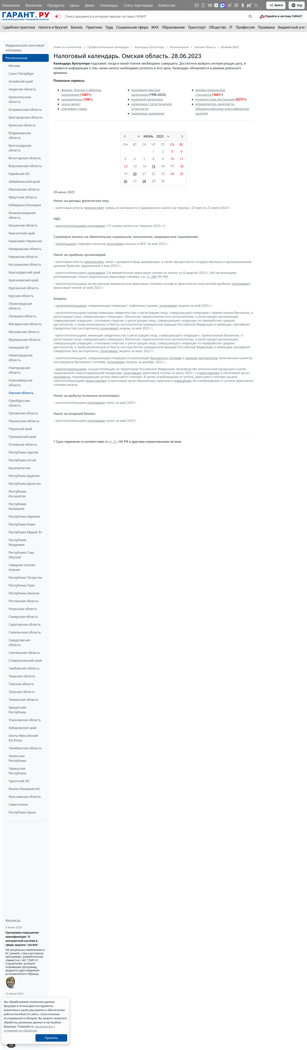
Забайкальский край (24, 181)
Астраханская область (25, 109)
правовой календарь (147, 99)
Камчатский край (22, 233)
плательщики (65, 244)
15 (153, 166)
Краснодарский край (24, 272)
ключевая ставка (74, 109)
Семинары (109, 5)
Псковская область (23, 444)
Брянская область (22, 125)
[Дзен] (216, 5)
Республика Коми (22, 524)
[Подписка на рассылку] (196, 5)
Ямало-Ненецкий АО (24, 789)
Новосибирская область (20, 382)
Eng (296, 5)
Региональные (16, 58)
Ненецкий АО (19, 347)
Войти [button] (276, 5)
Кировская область (23, 257)
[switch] (58, 16)
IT (231, 27)
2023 (160, 136)
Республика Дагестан (25, 483)
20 (134, 174)
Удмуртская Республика (17, 709)
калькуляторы (71, 99)
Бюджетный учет (292, 27)
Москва (14, 66)
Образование (173, 27)
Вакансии (33, 5)
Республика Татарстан (25, 577)
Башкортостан (19, 468)
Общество (217, 27)
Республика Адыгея (23, 452)
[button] (281, 16)
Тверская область (22, 676)
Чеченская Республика (17, 758)
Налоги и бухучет (53, 27)
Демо (89, 5)
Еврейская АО (19, 174)
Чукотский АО (19, 781)
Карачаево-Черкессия (25, 241)
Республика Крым (22, 812)
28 (144, 181)
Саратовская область (25, 624)
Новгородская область (19, 370)
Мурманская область (25, 339)
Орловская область (23, 413)
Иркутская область (23, 197)
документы (61, 377)
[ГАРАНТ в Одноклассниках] (242, 5)
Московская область (24, 332)
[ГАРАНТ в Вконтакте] (210, 5)
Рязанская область (23, 609)
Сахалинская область (25, 632)
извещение (182, 381)
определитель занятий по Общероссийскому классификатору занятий (222, 109)
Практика (94, 27)
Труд (109, 27)
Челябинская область (25, 748)
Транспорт (197, 27)
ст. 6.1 (113, 441)
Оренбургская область (19, 403)
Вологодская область (25, 158)
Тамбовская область (24, 668)
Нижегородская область (21, 357)
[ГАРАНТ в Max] (222, 5)
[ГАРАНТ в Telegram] (229, 5)
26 (125, 181)
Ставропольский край (25, 660)
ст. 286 (152, 276)
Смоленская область (24, 653)
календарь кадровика (147, 113)
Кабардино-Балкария (25, 205)
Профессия (245, 27)
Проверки (266, 27)
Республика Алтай (22, 460)
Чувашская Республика (17, 770)
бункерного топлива (166, 358)
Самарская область (23, 617)
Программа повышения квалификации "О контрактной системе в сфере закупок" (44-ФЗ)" (22, 939)
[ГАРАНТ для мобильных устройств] (203, 5)
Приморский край (22, 437)
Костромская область (25, 264)
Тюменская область (23, 699)
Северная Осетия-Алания (22, 567)
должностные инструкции (215, 99)
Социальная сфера (132, 27)
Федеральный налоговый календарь (24, 47)
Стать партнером (138, 5)
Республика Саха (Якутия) (21, 554)
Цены (74, 5)
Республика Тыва (22, 585)
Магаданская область (25, 324)
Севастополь (18, 804)
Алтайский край (21, 81)
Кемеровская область (25, 249)
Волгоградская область (20, 147)
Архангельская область (20, 99)
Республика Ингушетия (17, 493)
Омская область (21, 393)
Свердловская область (19, 642)
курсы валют (70, 104)
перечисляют (94, 208)
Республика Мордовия (17, 542)
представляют (209, 373)
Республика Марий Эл (25, 532)
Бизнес (77, 27)
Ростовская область (23, 601)
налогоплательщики (71, 226)
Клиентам (166, 5)
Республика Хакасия (24, 593)
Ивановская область (24, 189)
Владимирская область (20, 135)
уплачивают (96, 226)
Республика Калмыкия (17, 506)
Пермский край (20, 429)
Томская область (21, 684)
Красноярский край (23, 280)
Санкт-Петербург (21, 73)
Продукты (55, 5)
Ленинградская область (20, 305)
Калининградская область (22, 215)
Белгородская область (25, 117)
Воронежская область (25, 166)
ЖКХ (155, 27)
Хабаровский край (22, 728)
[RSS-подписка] (256, 5)
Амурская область (22, 89)
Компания (11, 5)
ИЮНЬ (148, 136)
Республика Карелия (24, 516)
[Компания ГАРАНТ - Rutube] (249, 5)
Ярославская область (25, 796)
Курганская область (24, 288)
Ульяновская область (25, 720)
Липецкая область (22, 316)
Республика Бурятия (24, 476)
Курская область (21, 296)
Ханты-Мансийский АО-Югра (23, 737)
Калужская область (23, 225)
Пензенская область (24, 421)
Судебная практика (18, 27)
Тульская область (22, 692)
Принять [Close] (51, 1038)
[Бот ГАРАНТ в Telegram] (236, 5)
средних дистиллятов (201, 358)
